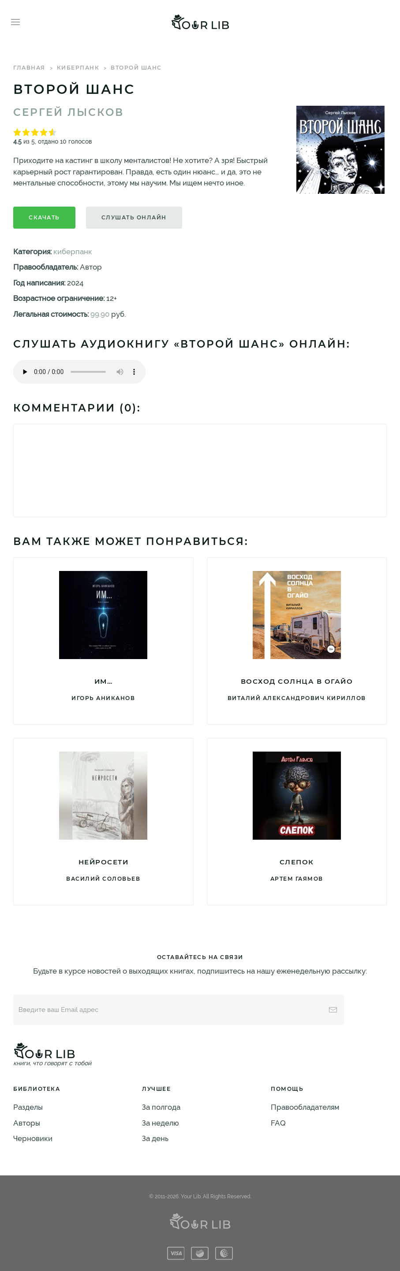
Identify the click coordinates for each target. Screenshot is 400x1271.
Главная (29, 67)
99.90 (99, 314)
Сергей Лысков (68, 112)
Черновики (32, 1138)
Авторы (26, 1123)
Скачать (44, 217)
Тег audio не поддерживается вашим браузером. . (79, 372)
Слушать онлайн (134, 217)
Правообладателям (305, 1107)
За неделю (160, 1123)
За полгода (161, 1107)
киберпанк (78, 67)
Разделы (28, 1107)
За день (155, 1138)
